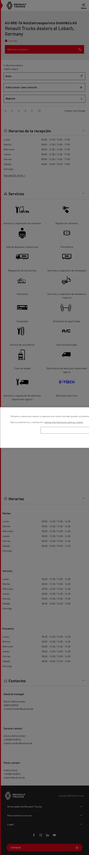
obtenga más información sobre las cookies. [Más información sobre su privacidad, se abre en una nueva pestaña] (64, 422)
